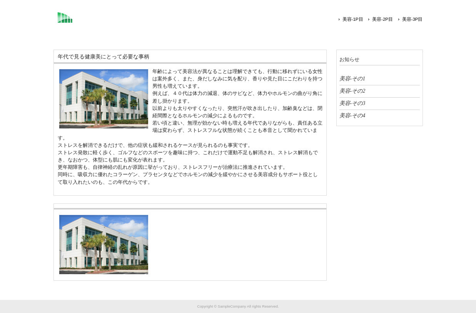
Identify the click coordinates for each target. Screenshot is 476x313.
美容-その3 (352, 103)
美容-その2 (352, 91)
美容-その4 (352, 115)
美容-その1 (352, 78)
